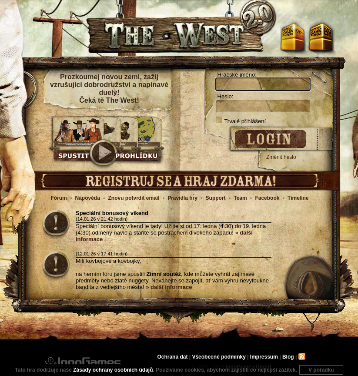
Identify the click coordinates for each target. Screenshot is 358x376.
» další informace (169, 287)
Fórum (58, 198)
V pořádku (321, 370)
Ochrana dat (173, 357)
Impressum (264, 357)
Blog (288, 357)
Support (216, 198)
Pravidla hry (182, 198)
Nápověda (87, 198)
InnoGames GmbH (82, 362)
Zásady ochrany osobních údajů (113, 370)
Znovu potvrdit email (134, 198)
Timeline (298, 198)
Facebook (267, 198)
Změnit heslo (281, 157)
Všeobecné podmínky (218, 357)
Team (240, 198)
